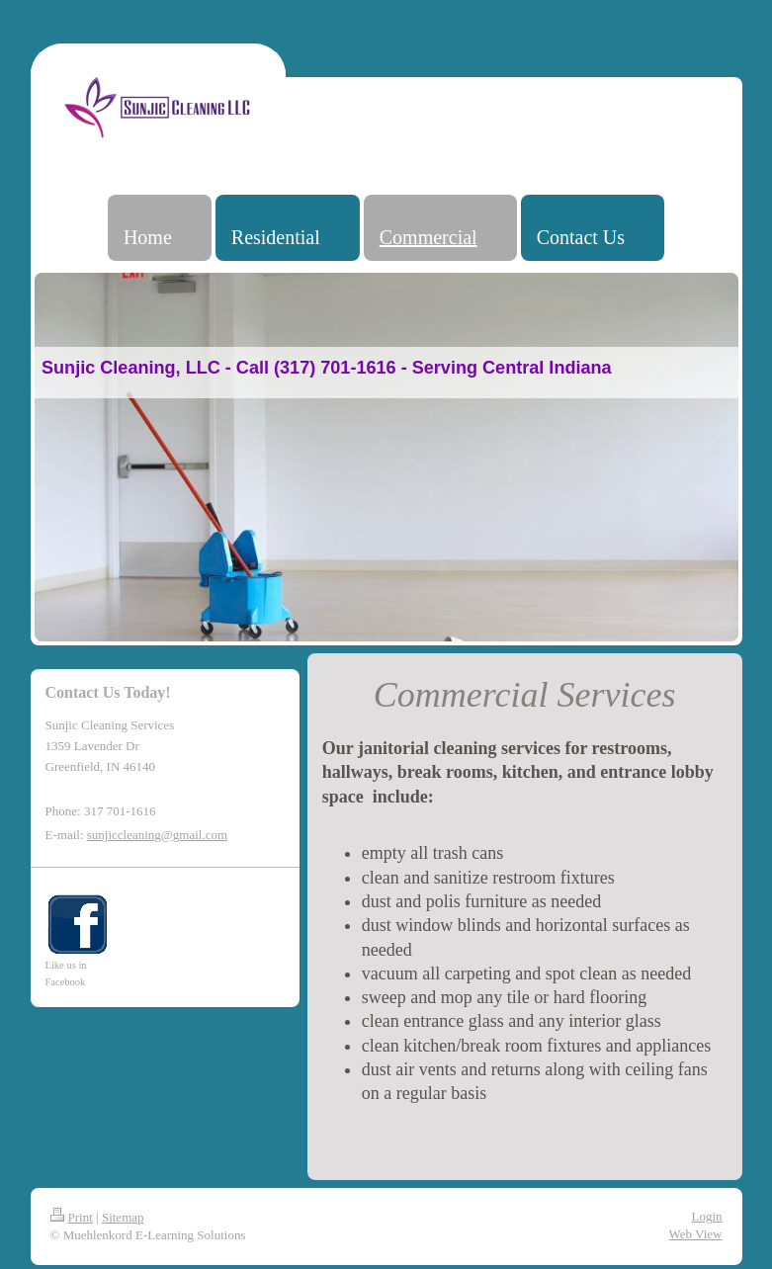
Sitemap (123, 1217)
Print (71, 1217)
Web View (696, 1234)
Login (706, 1216)
